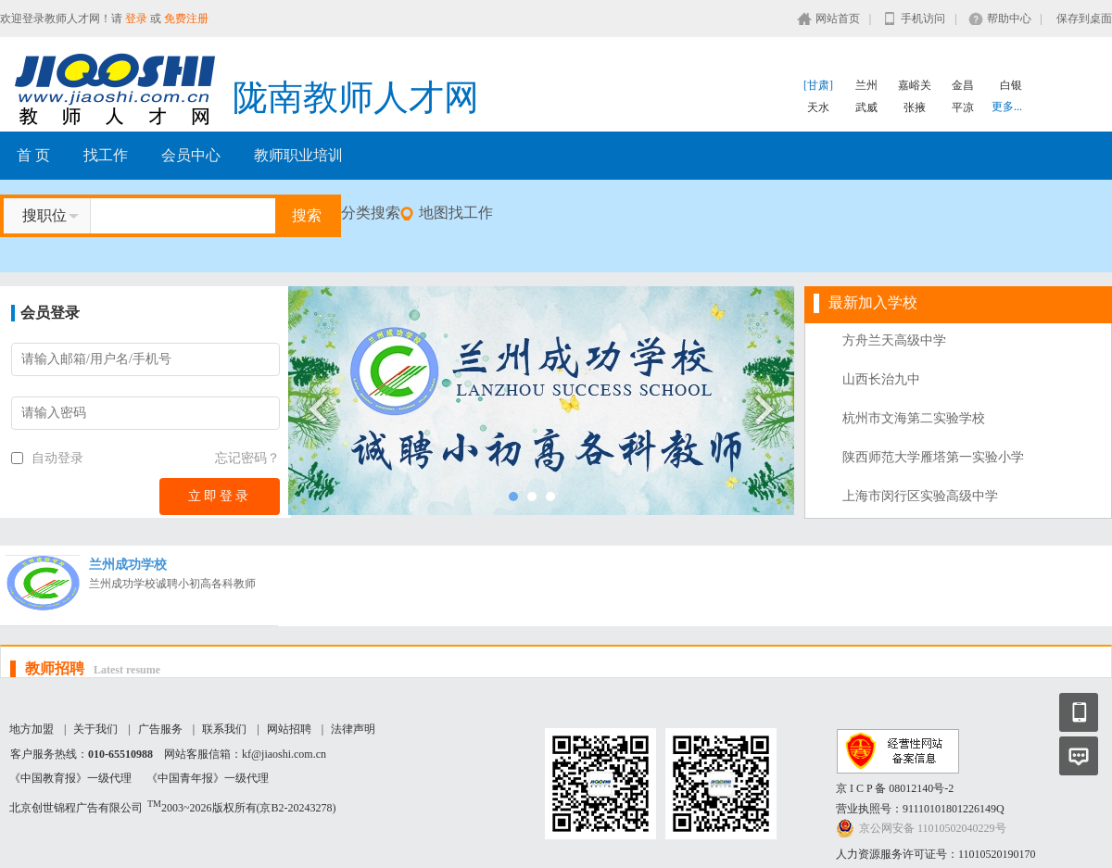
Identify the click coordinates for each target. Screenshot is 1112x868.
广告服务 (160, 729)
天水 (818, 107)
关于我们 (95, 729)
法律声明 (353, 729)
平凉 (963, 107)
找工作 (105, 155)
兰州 (866, 85)
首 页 (33, 155)
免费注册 (186, 18)
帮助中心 (1009, 18)
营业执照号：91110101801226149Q (920, 808)
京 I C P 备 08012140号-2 (895, 788)
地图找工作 (456, 212)
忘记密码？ (247, 458)
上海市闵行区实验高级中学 (920, 496)
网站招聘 (289, 729)
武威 (866, 107)
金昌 (963, 85)
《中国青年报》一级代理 (207, 778)
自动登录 (47, 458)
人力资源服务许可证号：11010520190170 (936, 854)
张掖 (915, 107)
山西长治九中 (881, 379)
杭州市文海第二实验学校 (913, 418)
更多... (1007, 106)
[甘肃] (818, 85)
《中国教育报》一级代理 (70, 778)
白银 (1011, 85)
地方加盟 (31, 729)
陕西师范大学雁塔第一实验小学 (933, 457)
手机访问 (923, 18)
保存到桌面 (1084, 18)
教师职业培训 (298, 155)
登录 (136, 18)
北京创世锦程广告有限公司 (76, 807)
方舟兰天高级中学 (894, 340)
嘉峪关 (914, 85)
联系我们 (224, 729)
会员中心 (191, 155)
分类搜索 (370, 212)
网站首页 (837, 18)
